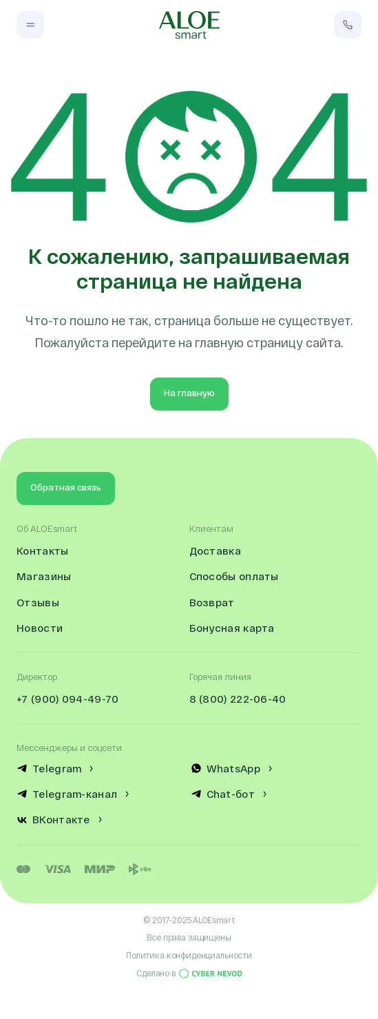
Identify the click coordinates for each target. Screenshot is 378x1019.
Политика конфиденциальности (189, 955)
